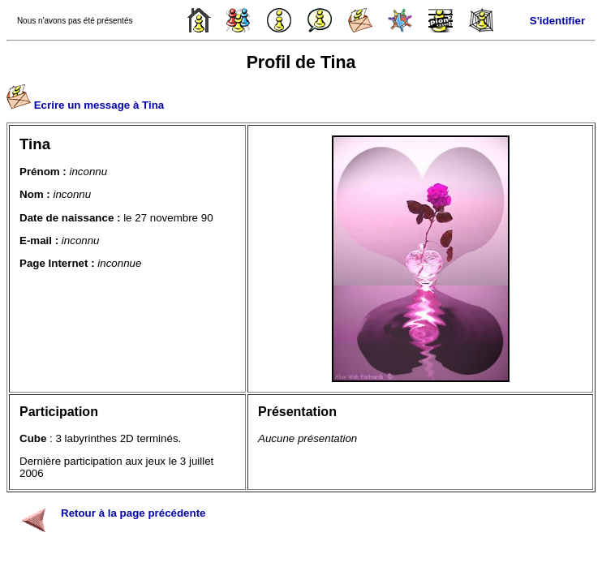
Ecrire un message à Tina (99, 105)
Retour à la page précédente (133, 513)
